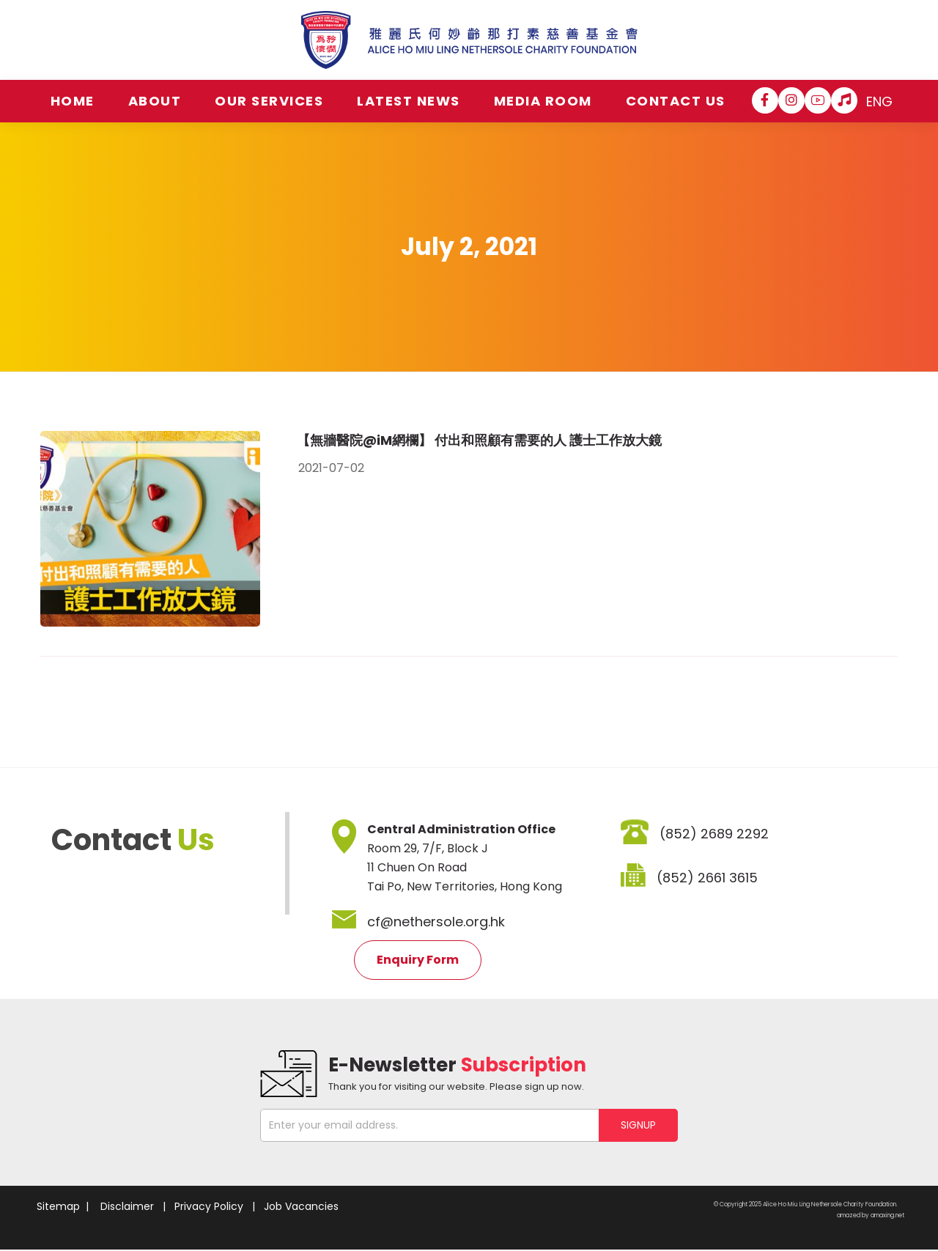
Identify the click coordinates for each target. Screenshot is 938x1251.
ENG (879, 101)
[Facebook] (765, 100)
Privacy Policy (208, 1206)
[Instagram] (791, 100)
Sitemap (58, 1206)
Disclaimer (127, 1206)
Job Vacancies (301, 1206)
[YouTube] (818, 100)
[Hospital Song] (844, 100)
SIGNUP (638, 1125)
